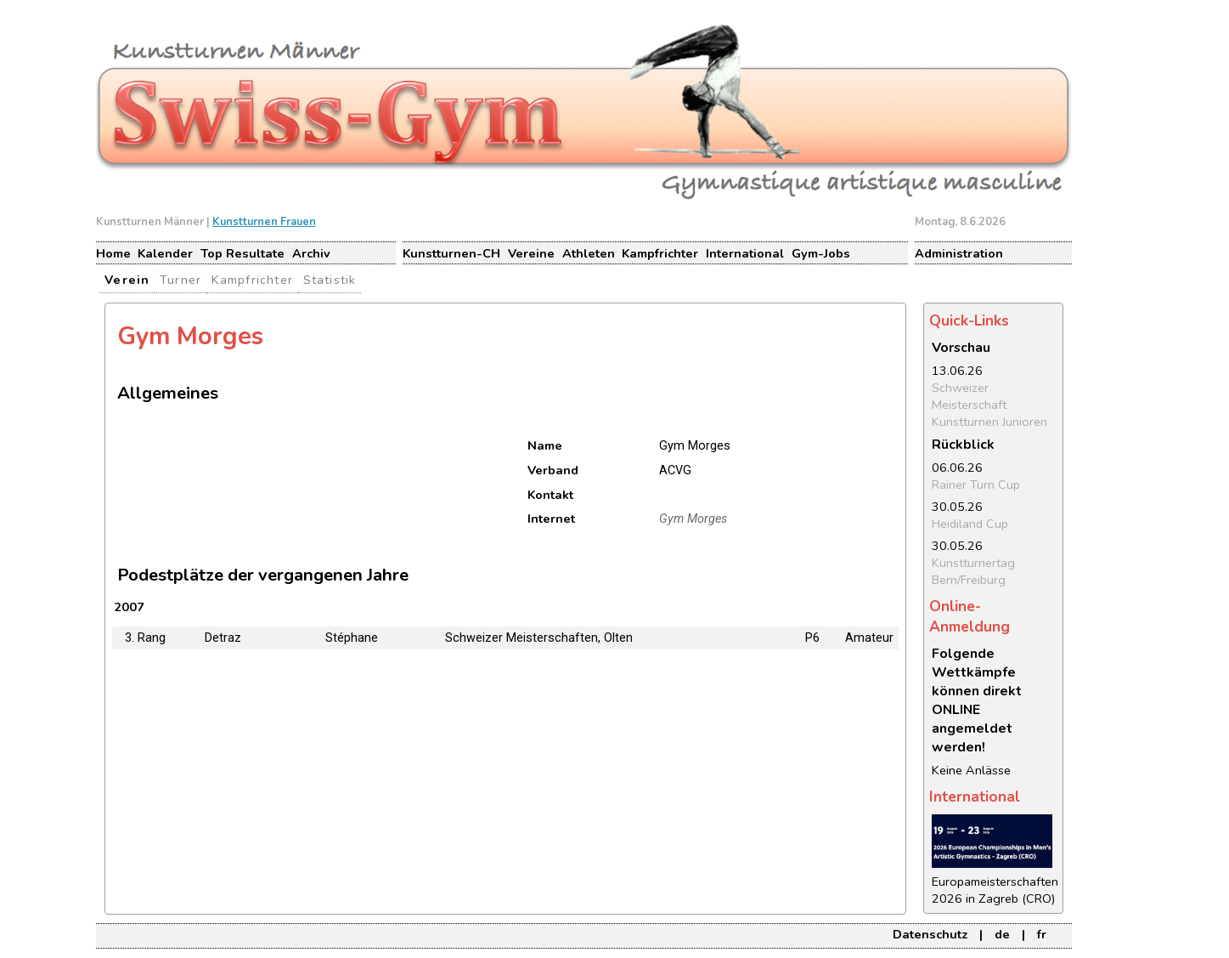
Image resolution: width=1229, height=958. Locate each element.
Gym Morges (693, 519)
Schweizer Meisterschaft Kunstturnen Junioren (989, 404)
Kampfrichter (660, 253)
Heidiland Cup (970, 523)
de (1002, 934)
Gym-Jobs (821, 253)
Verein (126, 279)
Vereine (531, 253)
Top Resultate (242, 253)
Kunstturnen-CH (451, 253)
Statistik (330, 279)
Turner (180, 279)
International (745, 253)
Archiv (311, 253)
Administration (959, 253)
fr (1041, 934)
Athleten (588, 253)
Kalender (165, 253)
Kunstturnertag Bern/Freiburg (973, 571)
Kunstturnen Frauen (264, 222)
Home (113, 253)
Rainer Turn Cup (976, 484)
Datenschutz (930, 934)
